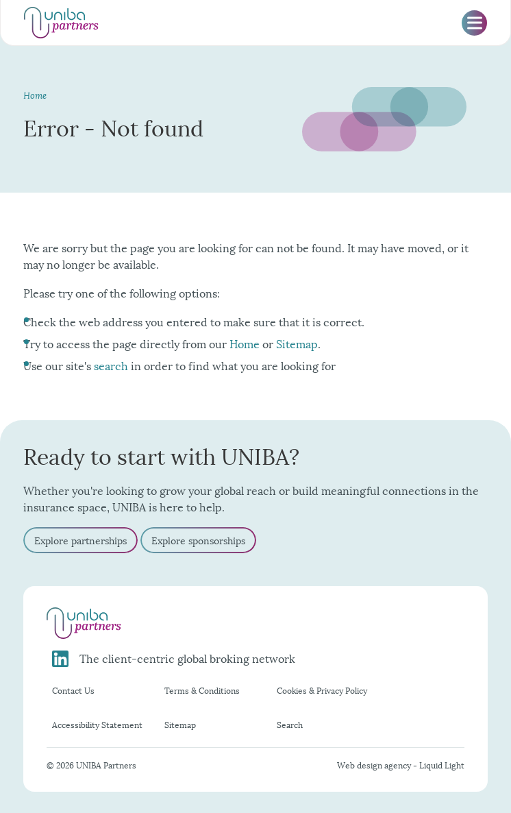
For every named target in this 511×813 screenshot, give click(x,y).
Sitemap (297, 343)
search (111, 365)
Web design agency (375, 764)
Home (244, 343)
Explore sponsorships (198, 540)
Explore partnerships (80, 540)
